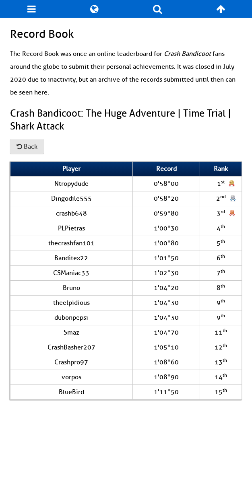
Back (27, 147)
